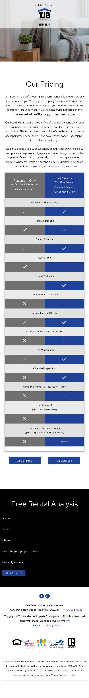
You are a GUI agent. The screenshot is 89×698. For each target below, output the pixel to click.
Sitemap (36, 625)
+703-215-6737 (44, 5)
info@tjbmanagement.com (37, 675)
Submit (13, 573)
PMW (67, 620)
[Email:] (44, 529)
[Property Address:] (44, 562)
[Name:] (44, 518)
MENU (44, 24)
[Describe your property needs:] (44, 551)
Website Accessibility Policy (64, 675)
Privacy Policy (52, 625)
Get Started (24, 460)
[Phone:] (44, 540)
